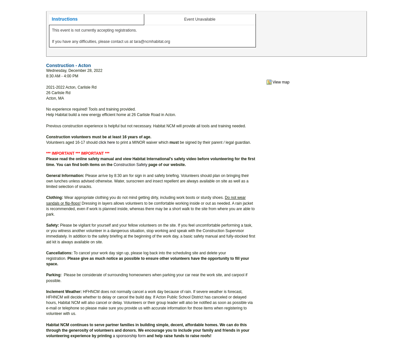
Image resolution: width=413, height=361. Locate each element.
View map (281, 82)
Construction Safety (130, 164)
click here (107, 142)
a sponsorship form (129, 336)
